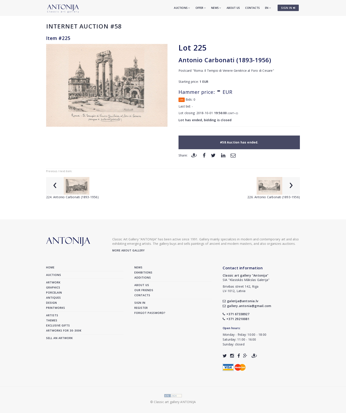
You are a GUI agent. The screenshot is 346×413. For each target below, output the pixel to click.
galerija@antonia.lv (240, 301)
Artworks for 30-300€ (64, 330)
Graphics (53, 287)
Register (141, 308)
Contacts (252, 8)
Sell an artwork (59, 338)
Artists (52, 315)
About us (233, 8)
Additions (142, 277)
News (216, 8)
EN (268, 8)
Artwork (53, 282)
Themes (51, 320)
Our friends (143, 290)
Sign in (139, 303)
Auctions (182, 8)
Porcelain (54, 292)
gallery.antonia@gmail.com (247, 306)
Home (50, 267)
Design (51, 303)
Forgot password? (149, 313)
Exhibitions (143, 272)
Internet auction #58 (84, 26)
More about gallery (128, 250)
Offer (201, 8)
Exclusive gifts (58, 325)
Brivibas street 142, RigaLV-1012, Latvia (240, 288)
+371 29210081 (236, 319)
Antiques (53, 298)
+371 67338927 (236, 314)
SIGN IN (288, 8)
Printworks (55, 308)
